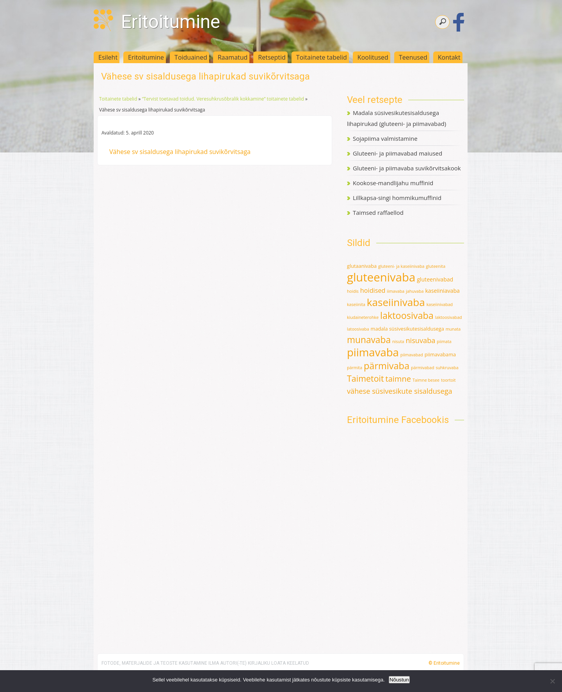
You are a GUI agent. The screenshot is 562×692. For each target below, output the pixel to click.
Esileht (107, 57)
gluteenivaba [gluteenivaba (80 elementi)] (381, 277)
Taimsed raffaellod (378, 212)
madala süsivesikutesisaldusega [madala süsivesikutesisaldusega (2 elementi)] (407, 328)
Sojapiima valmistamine (385, 138)
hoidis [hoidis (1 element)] (353, 291)
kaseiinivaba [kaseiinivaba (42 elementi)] (396, 302)
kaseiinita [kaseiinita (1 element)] (356, 304)
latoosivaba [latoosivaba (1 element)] (358, 329)
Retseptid (272, 57)
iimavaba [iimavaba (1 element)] (395, 291)
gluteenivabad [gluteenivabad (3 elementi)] (435, 279)
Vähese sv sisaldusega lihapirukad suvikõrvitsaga (180, 151)
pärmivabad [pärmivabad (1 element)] (422, 367)
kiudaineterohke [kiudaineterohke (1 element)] (363, 317)
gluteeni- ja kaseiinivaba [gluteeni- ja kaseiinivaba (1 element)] (401, 266)
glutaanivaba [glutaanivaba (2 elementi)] (362, 265)
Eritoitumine (170, 22)
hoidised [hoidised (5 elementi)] (373, 290)
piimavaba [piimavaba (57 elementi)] (373, 352)
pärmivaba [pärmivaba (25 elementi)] (386, 365)
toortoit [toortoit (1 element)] (448, 380)
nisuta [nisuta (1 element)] (398, 341)
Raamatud (233, 57)
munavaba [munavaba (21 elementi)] (369, 340)
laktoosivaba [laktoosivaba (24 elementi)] (407, 315)
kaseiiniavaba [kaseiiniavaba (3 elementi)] (442, 290)
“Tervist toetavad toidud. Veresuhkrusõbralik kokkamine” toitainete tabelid (223, 99)
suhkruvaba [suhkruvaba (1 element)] (447, 367)
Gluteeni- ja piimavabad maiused (397, 153)
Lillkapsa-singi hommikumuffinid (397, 198)
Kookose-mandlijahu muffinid (393, 183)
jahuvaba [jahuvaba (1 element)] (414, 291)
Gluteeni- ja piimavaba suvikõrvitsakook (407, 168)
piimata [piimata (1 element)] (444, 341)
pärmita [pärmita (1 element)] (354, 367)
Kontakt (449, 57)
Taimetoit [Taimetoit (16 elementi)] (365, 378)
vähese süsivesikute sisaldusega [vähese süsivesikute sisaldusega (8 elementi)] (399, 391)
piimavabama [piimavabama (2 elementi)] (440, 354)
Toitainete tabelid (321, 57)
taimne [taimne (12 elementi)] (398, 378)
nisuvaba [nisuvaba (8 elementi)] (420, 340)
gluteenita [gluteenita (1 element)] (435, 266)
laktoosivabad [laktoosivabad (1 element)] (448, 317)
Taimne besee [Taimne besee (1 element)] (426, 380)
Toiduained (190, 57)
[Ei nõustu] (552, 681)
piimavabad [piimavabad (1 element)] (411, 355)
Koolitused (372, 57)
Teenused (413, 57)
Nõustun (399, 680)
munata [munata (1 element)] (453, 329)
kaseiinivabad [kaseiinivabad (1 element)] (440, 304)
